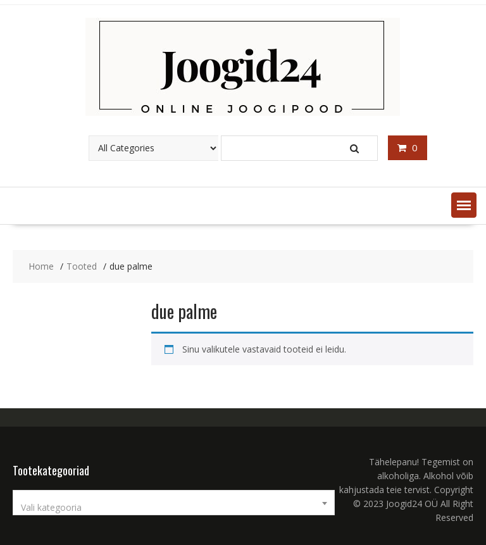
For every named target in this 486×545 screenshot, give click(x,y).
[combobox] (174, 502)
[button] (464, 205)
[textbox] (173, 508)
